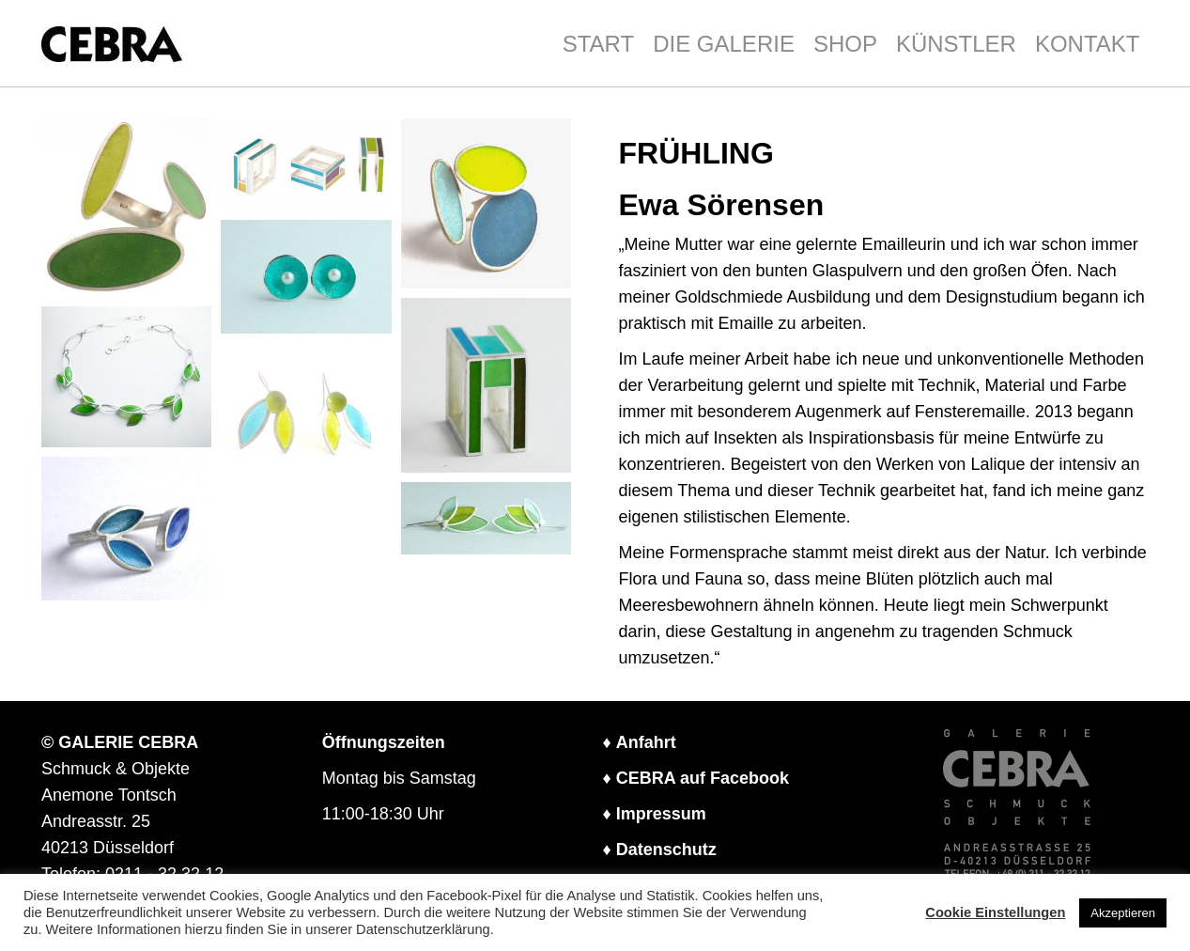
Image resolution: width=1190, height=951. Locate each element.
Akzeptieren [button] (1122, 913)
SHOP (845, 43)
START (598, 43)
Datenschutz (666, 849)
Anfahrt (646, 742)
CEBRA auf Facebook (702, 778)
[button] (126, 208)
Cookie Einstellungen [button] (995, 912)
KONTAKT (1087, 43)
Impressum (661, 813)
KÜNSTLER (956, 43)
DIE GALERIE (724, 43)
